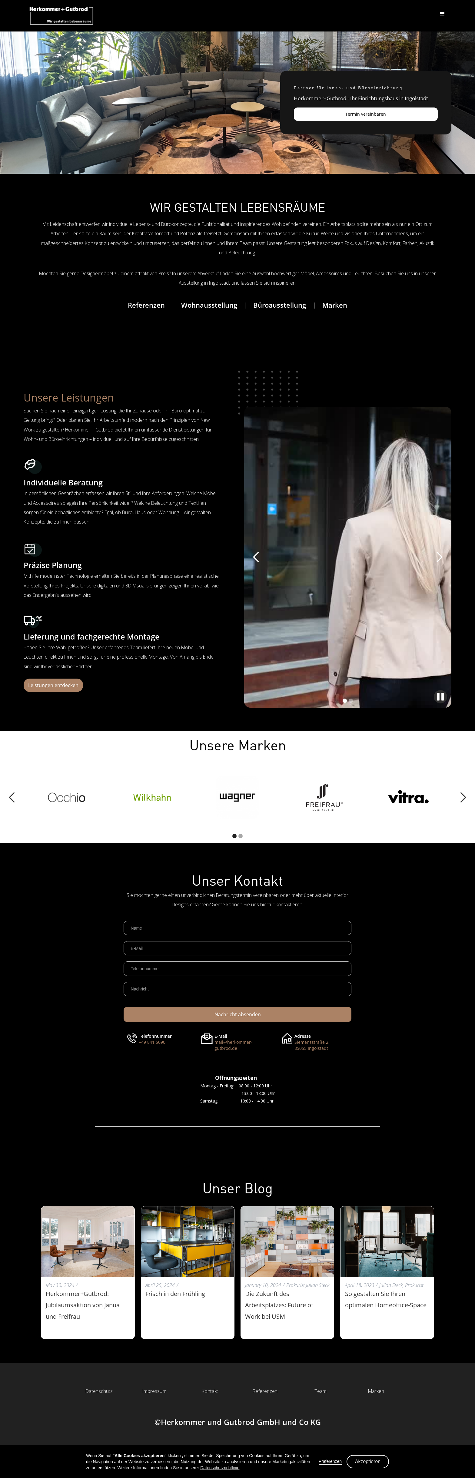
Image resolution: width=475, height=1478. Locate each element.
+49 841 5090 (152, 1042)
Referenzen (146, 305)
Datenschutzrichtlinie (219, 1467)
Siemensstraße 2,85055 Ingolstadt (311, 1045)
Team (320, 1391)
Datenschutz (99, 1391)
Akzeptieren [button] (368, 1461)
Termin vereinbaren (365, 114)
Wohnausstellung (209, 305)
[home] (61, 16)
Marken (334, 305)
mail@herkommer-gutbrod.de (233, 1045)
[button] (442, 14)
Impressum (154, 1391)
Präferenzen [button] (330, 1461)
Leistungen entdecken (53, 685)
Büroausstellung (279, 305)
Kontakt (210, 1391)
